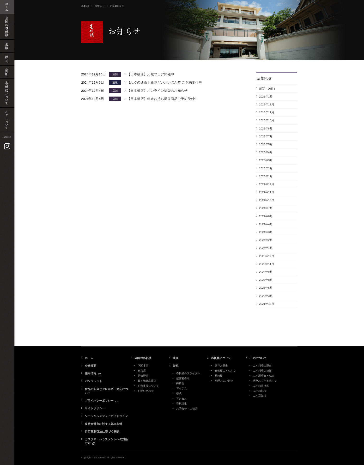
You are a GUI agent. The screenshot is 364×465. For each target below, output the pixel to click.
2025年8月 (266, 128)
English (7, 137)
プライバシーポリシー (99, 400)
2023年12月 (266, 256)
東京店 (142, 370)
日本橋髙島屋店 (147, 380)
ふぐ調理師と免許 (263, 375)
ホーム (89, 358)
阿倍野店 (143, 375)
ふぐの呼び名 (261, 385)
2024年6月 (266, 216)
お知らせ (99, 6)
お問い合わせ (146, 390)
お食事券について (148, 385)
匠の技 (219, 375)
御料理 (180, 383)
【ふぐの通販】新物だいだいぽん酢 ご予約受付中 (164, 82)
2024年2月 (266, 240)
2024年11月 (266, 192)
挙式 (179, 393)
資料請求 (181, 403)
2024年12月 (266, 184)
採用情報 (90, 373)
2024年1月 (266, 247)
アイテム (181, 388)
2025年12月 (266, 104)
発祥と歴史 (221, 365)
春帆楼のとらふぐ (225, 370)
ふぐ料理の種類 (262, 370)
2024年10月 (266, 200)
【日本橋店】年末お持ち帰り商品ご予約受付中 (162, 99)
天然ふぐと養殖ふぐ (265, 380)
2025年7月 (266, 136)
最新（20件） (268, 88)
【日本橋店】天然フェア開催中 (150, 74)
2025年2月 (266, 168)
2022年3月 (266, 295)
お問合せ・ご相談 (186, 408)
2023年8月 (266, 279)
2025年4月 (266, 152)
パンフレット (93, 381)
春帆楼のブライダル (188, 373)
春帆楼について (221, 358)
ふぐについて (258, 358)
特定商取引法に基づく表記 (102, 431)
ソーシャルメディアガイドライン (106, 416)
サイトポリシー (95, 408)
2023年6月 (266, 287)
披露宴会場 (182, 378)
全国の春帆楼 (143, 358)
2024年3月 (266, 232)
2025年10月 (266, 120)
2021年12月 (266, 303)
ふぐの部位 (259, 390)
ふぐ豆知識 (259, 395)
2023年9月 (266, 271)
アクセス (181, 398)
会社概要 (90, 365)
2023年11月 (266, 264)
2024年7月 (266, 208)
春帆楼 (85, 6)
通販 (175, 358)
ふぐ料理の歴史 (262, 365)
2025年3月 (266, 160)
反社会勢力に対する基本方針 (103, 423)
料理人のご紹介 (224, 380)
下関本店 (143, 365)
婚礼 (175, 365)
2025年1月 (266, 176)
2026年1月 (266, 96)
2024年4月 (266, 224)
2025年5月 (266, 144)
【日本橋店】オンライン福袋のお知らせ (157, 90)
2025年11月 (266, 112)
